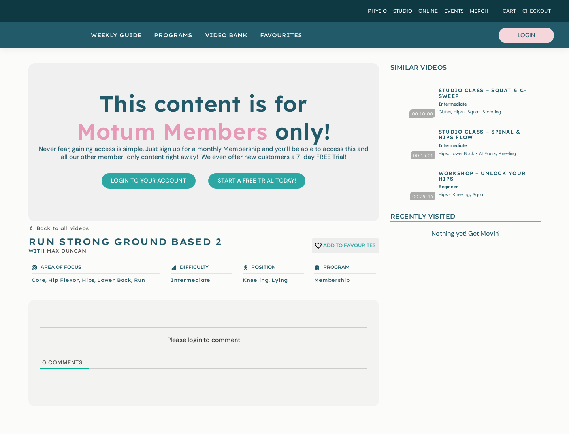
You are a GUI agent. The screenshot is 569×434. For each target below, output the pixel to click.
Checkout (536, 11)
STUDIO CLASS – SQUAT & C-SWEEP (483, 93)
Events (453, 11)
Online (428, 11)
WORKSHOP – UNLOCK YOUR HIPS (482, 176)
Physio (377, 11)
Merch (479, 11)
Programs (173, 35)
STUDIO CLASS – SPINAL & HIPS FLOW (480, 134)
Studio (402, 11)
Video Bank (226, 35)
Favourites (281, 35)
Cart (509, 11)
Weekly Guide (116, 35)
